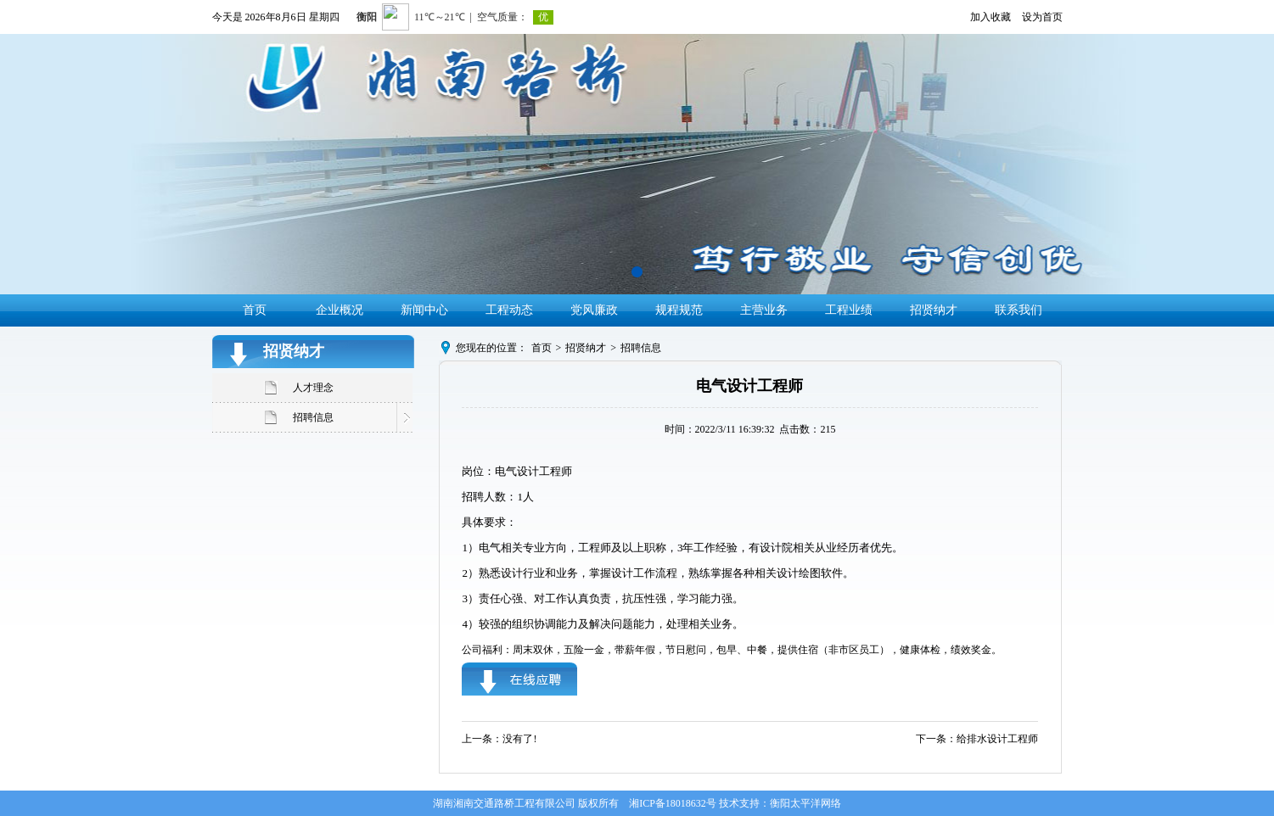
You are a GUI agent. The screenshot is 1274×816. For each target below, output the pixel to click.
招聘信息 (313, 417)
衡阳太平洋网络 (805, 803)
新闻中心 (424, 310)
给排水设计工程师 (997, 739)
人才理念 (313, 388)
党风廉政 (594, 310)
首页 (255, 310)
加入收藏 (990, 17)
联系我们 (1018, 310)
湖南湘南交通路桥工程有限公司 (504, 803)
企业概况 (339, 310)
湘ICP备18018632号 (672, 803)
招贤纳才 (933, 310)
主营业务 (764, 310)
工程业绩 (849, 310)
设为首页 (1042, 17)
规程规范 (679, 310)
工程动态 (509, 310)
